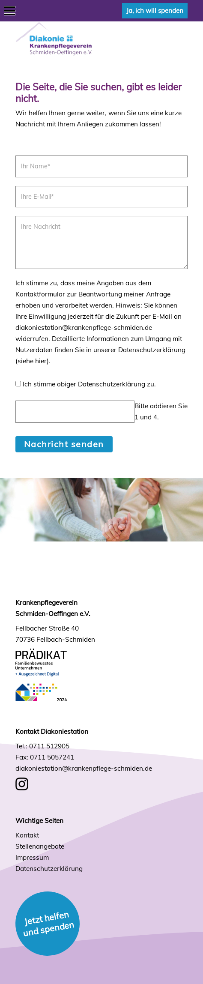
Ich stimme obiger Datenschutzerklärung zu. (89, 384)
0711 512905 (49, 746)
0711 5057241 (52, 757)
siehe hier (32, 361)
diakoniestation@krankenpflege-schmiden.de (83, 768)
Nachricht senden (64, 444)
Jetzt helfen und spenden (48, 924)
